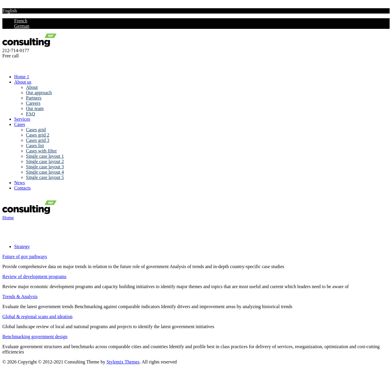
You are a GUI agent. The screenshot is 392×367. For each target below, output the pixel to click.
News (19, 182)
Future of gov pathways (24, 256)
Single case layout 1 (45, 156)
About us (22, 81)
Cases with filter (41, 150)
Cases (19, 124)
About (32, 87)
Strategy (22, 246)
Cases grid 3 (37, 140)
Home (8, 217)
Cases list (35, 145)
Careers (33, 103)
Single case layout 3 (45, 166)
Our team (35, 108)
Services (22, 119)
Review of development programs (34, 276)
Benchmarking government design (34, 336)
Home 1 (21, 76)
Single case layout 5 (45, 177)
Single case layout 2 (45, 161)
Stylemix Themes (123, 361)
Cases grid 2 (37, 134)
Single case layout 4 (45, 172)
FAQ (30, 113)
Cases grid (36, 129)
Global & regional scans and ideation (37, 316)
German (21, 26)
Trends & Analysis (19, 296)
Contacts (22, 187)
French (20, 20)
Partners (33, 97)
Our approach (39, 92)
